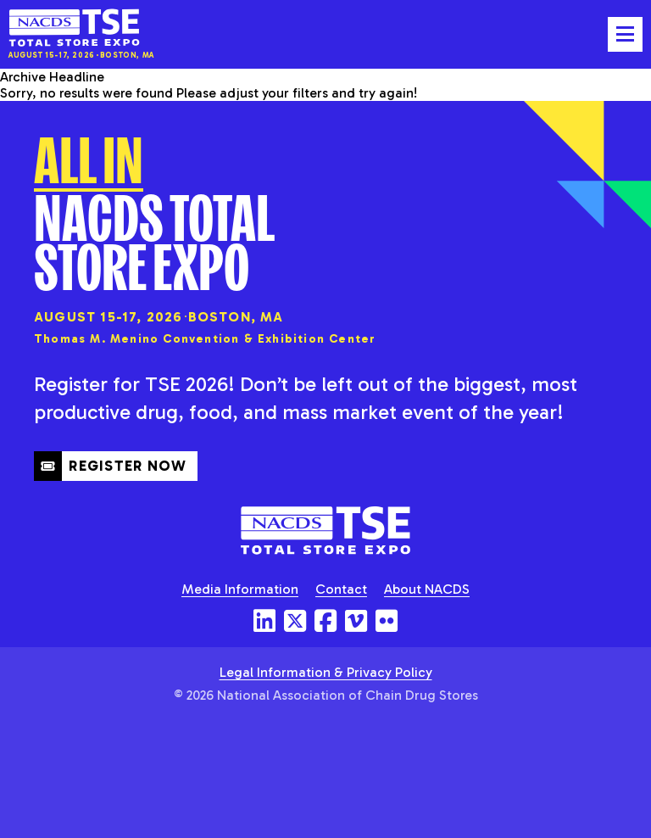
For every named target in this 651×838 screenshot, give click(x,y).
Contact (341, 589)
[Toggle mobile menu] (625, 34)
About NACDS (427, 589)
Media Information (239, 589)
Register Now (110, 465)
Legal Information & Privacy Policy (326, 672)
